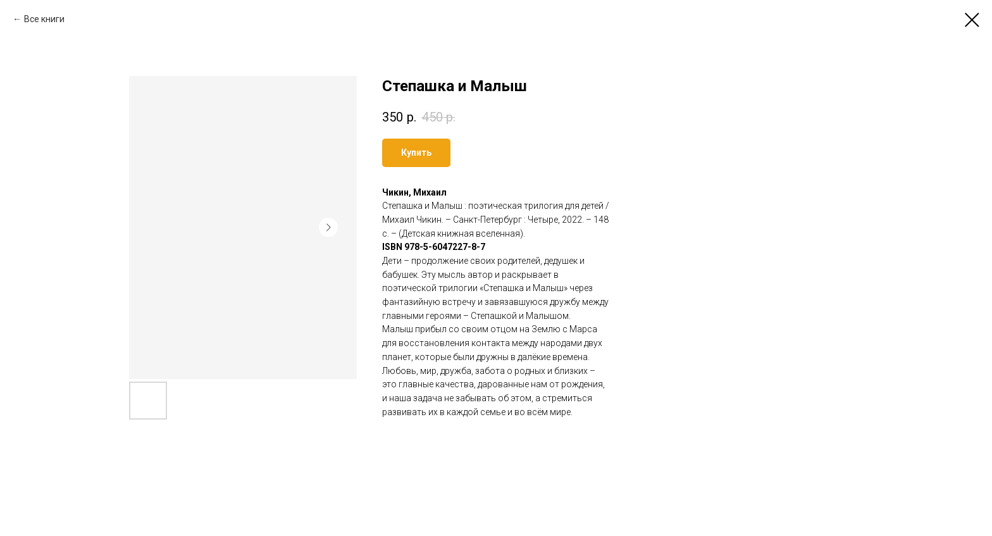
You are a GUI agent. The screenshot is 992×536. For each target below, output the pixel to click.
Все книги (44, 19)
